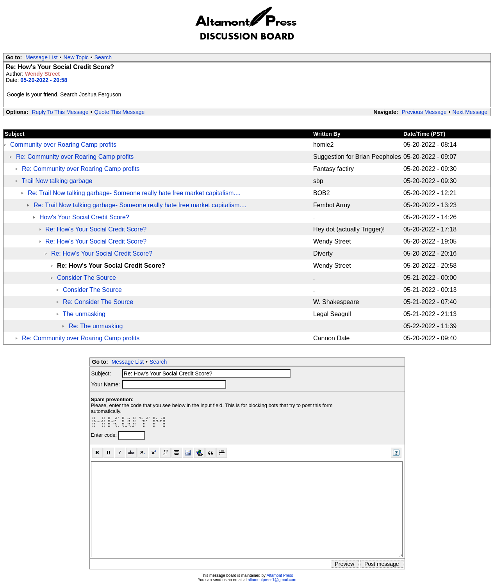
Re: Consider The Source (98, 302)
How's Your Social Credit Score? (84, 217)
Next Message (470, 112)
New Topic (76, 57)
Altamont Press (280, 575)
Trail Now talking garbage (57, 181)
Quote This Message (119, 112)
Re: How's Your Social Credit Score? (95, 229)
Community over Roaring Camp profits (63, 144)
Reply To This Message (60, 112)
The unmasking (84, 314)
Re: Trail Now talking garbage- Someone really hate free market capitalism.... (134, 193)
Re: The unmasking (96, 326)
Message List (41, 57)
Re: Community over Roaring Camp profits (75, 156)
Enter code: (104, 435)
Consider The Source (86, 277)
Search (103, 57)
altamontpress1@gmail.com (272, 580)
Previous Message (423, 112)
